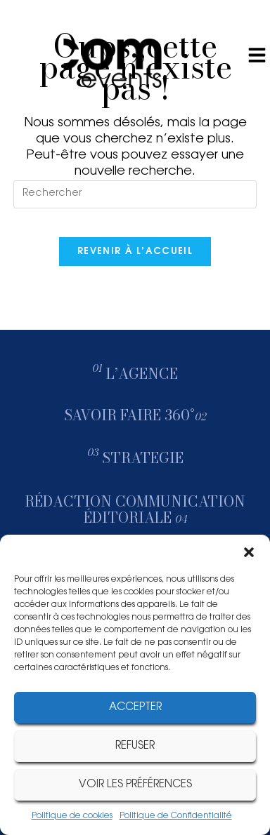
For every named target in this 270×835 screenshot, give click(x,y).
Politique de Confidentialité (176, 816)
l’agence (142, 374)
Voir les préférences (135, 785)
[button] (249, 552)
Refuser (135, 746)
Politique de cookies (72, 816)
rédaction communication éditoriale (135, 509)
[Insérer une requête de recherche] (135, 194)
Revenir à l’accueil (135, 251)
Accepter (135, 707)
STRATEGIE (143, 458)
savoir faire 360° (135, 415)
